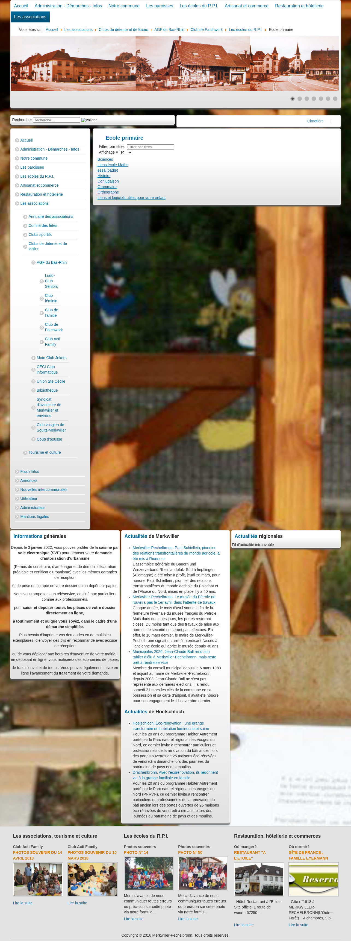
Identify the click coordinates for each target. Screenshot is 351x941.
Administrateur (32, 507)
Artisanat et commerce (247, 6)
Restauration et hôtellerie (299, 6)
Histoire (104, 176)
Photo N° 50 (190, 852)
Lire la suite (23, 903)
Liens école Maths (113, 165)
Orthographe (108, 192)
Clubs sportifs (40, 234)
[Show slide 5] (321, 98)
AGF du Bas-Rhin (52, 262)
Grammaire (107, 186)
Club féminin (51, 298)
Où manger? (245, 847)
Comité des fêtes (43, 225)
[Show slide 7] (335, 98)
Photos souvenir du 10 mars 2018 (92, 855)
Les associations (30, 16)
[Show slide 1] (292, 98)
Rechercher (22, 120)
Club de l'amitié (51, 313)
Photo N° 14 (136, 852)
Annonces (28, 480)
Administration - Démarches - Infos (68, 6)
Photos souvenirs (140, 847)
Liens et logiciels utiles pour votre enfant (132, 197)
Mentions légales (34, 516)
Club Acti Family (52, 342)
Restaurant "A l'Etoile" (250, 855)
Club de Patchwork (53, 327)
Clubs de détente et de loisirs (48, 246)
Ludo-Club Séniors (51, 281)
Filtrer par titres (113, 146)
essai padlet (108, 170)
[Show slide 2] (299, 98)
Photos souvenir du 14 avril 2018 (37, 855)
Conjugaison (108, 181)
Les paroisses (159, 6)
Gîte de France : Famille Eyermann (308, 855)
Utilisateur (28, 498)
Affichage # (109, 152)
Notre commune (124, 6)
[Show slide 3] (307, 98)
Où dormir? (299, 847)
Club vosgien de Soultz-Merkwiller (51, 427)
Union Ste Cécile (51, 381)
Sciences (105, 159)
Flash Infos (29, 471)
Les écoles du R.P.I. (199, 6)
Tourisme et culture (45, 452)
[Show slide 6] (328, 98)
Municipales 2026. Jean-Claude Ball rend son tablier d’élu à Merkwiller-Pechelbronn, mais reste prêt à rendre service (174, 657)
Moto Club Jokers (52, 358)
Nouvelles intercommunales (43, 489)
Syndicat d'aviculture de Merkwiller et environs (49, 407)
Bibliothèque (47, 390)
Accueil (21, 6)
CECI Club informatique (47, 369)
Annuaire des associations (51, 216)
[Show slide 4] (314, 98)
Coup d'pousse (49, 439)
